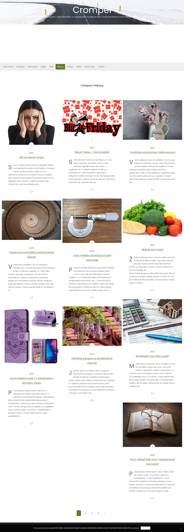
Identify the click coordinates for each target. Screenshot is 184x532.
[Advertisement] (92, 43)
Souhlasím (145, 528)
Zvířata (101, 66)
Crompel (92, 11)
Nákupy (60, 66)
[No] (181, 528)
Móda (43, 66)
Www (79, 66)
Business (20, 66)
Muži (51, 66)
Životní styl (90, 66)
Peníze (70, 66)
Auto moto (8, 66)
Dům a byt (32, 66)
